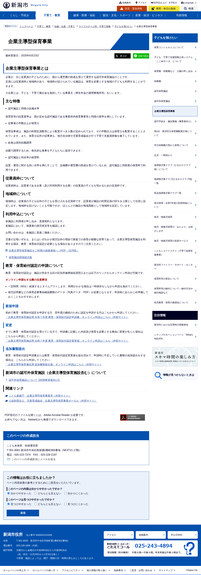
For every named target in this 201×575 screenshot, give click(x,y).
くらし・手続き (19, 15)
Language (189, 2)
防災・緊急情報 (133, 8)
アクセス (142, 2)
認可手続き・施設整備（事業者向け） (173, 121)
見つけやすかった (21, 504)
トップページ (26, 26)
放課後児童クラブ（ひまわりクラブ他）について (172, 167)
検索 (191, 8)
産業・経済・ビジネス (149, 15)
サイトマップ (165, 570)
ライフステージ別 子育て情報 (95, 26)
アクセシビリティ (71, 570)
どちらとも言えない (49, 493)
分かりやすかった (21, 493)
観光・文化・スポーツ (116, 15)
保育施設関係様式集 (20, 257)
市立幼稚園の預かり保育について (171, 145)
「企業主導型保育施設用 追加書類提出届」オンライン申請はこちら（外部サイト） (54, 364)
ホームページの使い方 (44, 570)
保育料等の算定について (166, 278)
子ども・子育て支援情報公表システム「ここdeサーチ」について (173, 59)
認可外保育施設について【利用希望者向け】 (35, 380)
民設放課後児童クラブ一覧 (167, 193)
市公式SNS (176, 535)
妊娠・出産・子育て (64, 26)
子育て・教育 (52, 15)
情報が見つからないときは (178, 374)
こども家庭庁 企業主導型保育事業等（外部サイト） (40, 395)
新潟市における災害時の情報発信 (171, 324)
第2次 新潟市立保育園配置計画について (173, 133)
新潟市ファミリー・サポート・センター (173, 266)
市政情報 (181, 15)
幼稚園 (157, 81)
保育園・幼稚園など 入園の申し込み (173, 71)
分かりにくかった (78, 493)
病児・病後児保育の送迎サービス (171, 240)
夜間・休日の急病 (166, 8)
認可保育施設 (161, 91)
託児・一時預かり (163, 155)
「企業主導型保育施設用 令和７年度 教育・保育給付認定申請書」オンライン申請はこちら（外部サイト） (67, 317)
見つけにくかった (78, 504)
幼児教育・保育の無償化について (171, 302)
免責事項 (118, 570)
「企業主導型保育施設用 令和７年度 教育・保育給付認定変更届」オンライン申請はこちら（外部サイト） (67, 340)
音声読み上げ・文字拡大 (165, 2)
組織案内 (126, 2)
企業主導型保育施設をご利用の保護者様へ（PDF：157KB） (44, 250)
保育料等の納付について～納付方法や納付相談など (173, 290)
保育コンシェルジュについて (169, 47)
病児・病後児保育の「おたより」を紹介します (173, 229)
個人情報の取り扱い (97, 570)
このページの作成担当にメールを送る (34, 459)
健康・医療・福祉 (84, 15)
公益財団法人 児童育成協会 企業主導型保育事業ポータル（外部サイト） (53, 400)
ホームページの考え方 (14, 570)
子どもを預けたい (123, 26)
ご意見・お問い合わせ (141, 570)
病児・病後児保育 (163, 217)
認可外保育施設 (162, 101)
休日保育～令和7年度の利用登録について (173, 205)
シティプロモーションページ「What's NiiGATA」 (173, 336)
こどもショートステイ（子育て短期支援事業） (173, 253)
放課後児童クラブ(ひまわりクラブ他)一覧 (173, 181)
